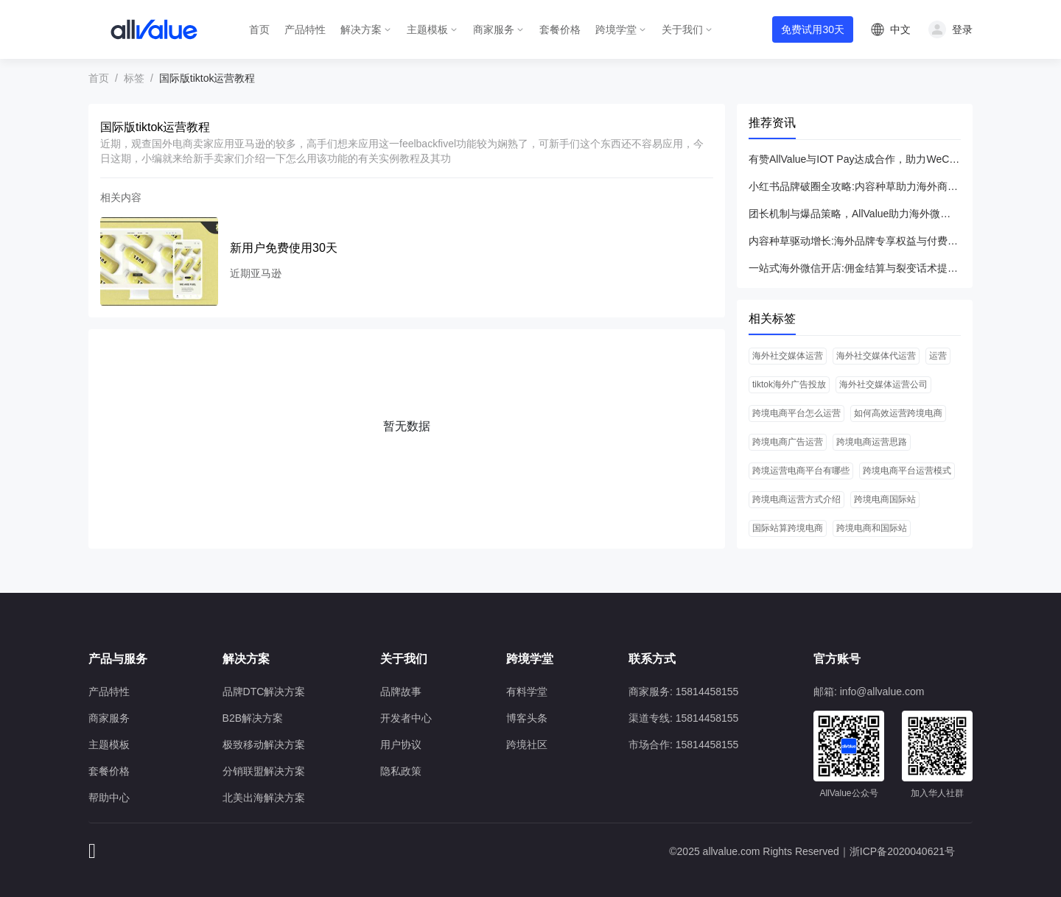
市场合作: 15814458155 (683, 744)
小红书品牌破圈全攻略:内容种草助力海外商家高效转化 (855, 186)
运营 (938, 356)
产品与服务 (117, 658)
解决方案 (361, 29)
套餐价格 (560, 29)
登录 (962, 29)
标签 (134, 78)
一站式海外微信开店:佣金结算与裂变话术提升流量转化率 (855, 268)
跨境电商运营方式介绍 (796, 499)
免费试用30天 (812, 29)
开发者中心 (406, 718)
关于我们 (682, 29)
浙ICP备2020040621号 (902, 851)
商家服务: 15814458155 (683, 691)
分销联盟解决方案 (264, 771)
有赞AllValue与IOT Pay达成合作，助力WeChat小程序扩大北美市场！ (855, 159)
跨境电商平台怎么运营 (796, 413)
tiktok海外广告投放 (789, 384)
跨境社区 (526, 744)
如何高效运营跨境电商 (898, 413)
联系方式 (652, 658)
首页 (259, 29)
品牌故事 (400, 691)
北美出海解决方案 (264, 797)
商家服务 (493, 29)
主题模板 (427, 29)
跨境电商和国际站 (871, 528)
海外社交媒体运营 (787, 356)
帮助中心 (109, 797)
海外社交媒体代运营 (876, 356)
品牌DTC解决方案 (264, 691)
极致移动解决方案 (264, 744)
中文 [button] (900, 29)
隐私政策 (400, 771)
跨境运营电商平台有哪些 (801, 470)
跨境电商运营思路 (871, 442)
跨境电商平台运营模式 (907, 470)
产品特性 (305, 29)
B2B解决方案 (253, 718)
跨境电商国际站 (885, 499)
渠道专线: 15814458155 (683, 718)
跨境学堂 (616, 29)
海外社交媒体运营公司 (883, 384)
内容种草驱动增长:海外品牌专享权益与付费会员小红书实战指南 (855, 241)
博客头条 (526, 718)
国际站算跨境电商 (787, 528)
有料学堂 (526, 691)
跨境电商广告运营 (787, 442)
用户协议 (400, 744)
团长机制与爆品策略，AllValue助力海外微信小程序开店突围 (855, 213)
